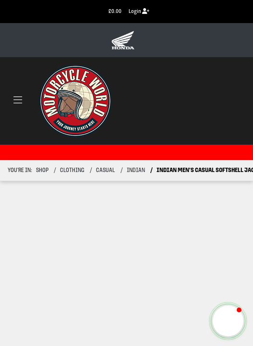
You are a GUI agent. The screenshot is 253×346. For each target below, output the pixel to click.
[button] (228, 321)
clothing (72, 170)
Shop (42, 170)
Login (139, 11)
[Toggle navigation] (18, 101)
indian (136, 170)
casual (105, 170)
